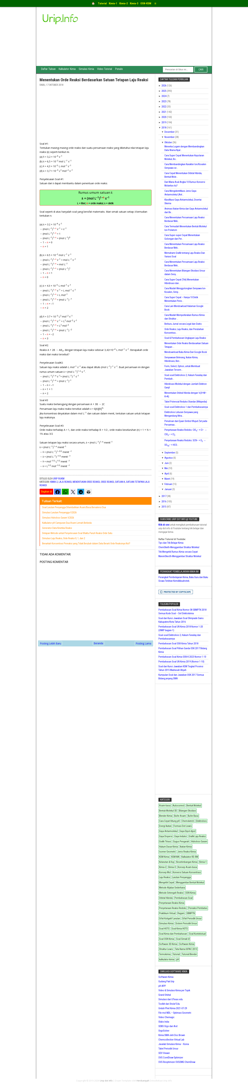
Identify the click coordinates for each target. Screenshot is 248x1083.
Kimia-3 (172, 867)
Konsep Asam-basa (187, 867)
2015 (164, 506)
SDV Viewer (164, 1053)
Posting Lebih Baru (50, 643)
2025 (164, 91)
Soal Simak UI (183, 939)
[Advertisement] (150, 40)
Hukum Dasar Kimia (168, 846)
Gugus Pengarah (181, 841)
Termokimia (164, 954)
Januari (168, 489)
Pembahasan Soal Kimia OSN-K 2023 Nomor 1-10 (182, 656)
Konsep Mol (165, 872)
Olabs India (163, 1021)
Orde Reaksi (107, 481)
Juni (166, 463)
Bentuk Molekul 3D (168, 810)
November (169, 137)
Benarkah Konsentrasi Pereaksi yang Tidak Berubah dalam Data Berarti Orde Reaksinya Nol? (86, 543)
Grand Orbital (164, 994)
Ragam (181, 913)
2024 (164, 96)
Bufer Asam (180, 815)
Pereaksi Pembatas (197, 908)
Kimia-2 (54, 481)
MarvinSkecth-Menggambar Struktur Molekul (179, 556)
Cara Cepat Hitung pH (169, 821)
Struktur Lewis (166, 949)
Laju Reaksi (65, 481)
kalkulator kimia (166, 959)
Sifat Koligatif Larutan (169, 918)
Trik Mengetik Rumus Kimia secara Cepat (178, 551)
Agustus (168, 457)
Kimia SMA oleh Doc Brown (171, 1035)
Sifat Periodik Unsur (192, 918)
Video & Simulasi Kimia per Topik (174, 990)
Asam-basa (164, 805)
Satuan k (120, 481)
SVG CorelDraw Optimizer (170, 1057)
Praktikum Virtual (167, 913)
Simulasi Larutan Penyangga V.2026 (59, 512)
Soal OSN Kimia (166, 939)
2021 (164, 112)
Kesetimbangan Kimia (186, 862)
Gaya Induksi (180, 836)
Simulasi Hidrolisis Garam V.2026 (58, 517)
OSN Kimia (190, 892)
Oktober (168, 142)
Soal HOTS (164, 928)
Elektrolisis (201, 821)
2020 (164, 117)
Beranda (98, 643)
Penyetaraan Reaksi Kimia (171, 903)
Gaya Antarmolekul (168, 831)
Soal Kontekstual (197, 933)
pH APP (162, 986)
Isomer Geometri (167, 851)
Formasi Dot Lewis (183, 826)
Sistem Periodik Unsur (186, 923)
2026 (164, 85)
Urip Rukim (58, 478)
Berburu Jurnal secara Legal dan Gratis (183, 323)
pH (177, 959)
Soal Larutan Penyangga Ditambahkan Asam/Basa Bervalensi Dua (74, 507)
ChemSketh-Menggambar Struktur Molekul (178, 547)
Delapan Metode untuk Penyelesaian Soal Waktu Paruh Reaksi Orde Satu (77, 533)
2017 (164, 496)
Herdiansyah (143, 1080)
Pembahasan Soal (184, 898)
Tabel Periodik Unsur (168, 1048)
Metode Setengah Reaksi (171, 892)
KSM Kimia (164, 856)
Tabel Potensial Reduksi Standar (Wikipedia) (185, 401)
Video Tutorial (106, 69)
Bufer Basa (193, 815)
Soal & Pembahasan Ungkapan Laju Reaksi (185, 338)
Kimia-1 (203, 862)
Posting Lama (143, 643)
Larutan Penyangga (181, 877)
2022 (164, 106)
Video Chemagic (166, 1017)
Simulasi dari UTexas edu (170, 999)
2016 (164, 501)
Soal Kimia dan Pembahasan (173, 933)
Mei (166, 468)
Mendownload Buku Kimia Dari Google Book (185, 352)
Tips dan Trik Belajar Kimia (170, 542)
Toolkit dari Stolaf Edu (169, 1003)
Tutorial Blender (189, 954)
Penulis (121, 69)
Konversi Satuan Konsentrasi (187, 872)
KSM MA (175, 856)
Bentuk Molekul (194, 805)
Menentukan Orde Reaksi (86, 481)
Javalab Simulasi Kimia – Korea (173, 1044)
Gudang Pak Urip (166, 981)
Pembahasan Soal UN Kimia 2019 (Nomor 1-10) (181, 661)
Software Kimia (186, 944)
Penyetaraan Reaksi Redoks (172, 908)
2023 (164, 101)
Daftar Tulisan (48, 69)
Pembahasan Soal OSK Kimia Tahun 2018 (178, 643)
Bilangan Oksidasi (187, 810)
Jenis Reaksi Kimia (187, 851)
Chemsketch (188, 821)
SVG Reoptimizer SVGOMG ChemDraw (176, 1062)
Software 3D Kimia (168, 944)
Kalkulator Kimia (67, 69)
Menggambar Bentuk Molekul (190, 882)
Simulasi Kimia (87, 69)
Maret (167, 478)
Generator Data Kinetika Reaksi (57, 528)
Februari (168, 484)
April (166, 473)
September (170, 452)
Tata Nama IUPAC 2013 (186, 949)
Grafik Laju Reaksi (197, 836)
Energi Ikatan (165, 826)
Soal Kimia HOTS (180, 928)
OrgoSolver (163, 1030)
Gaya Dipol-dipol (187, 831)
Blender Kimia (165, 815)
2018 (164, 127)
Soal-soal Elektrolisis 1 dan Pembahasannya (186, 407)
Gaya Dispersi (165, 836)
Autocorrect (178, 805)
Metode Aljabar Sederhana (172, 887)
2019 (164, 122)
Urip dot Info (106, 1080)
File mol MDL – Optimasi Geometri (174, 1012)
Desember (169, 131)
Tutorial (176, 954)
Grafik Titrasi (165, 841)
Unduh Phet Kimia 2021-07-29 (172, 1008)
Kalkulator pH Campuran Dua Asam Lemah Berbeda (67, 522)
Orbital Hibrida (166, 898)
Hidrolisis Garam (199, 841)
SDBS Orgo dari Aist (168, 1026)
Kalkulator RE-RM (190, 856)
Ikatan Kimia (186, 846)
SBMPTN (191, 913)
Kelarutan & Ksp (166, 862)
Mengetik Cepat (166, 882)
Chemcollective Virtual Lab (171, 1039)
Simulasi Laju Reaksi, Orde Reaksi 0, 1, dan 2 (63, 538)
